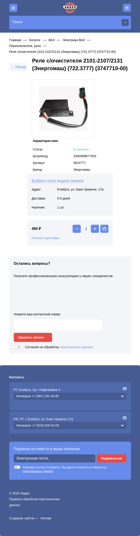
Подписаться (111, 458)
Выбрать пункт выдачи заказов (58, 181)
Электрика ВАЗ (74, 40)
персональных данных (76, 347)
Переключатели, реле (25, 46)
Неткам (46, 518)
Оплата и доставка (45, 238)
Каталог (35, 40)
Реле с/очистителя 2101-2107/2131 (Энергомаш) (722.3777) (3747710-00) (62, 52)
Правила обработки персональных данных (34, 502)
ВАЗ (52, 40)
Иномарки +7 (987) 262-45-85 (37, 396)
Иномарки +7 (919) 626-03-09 (37, 425)
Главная (15, 40)
